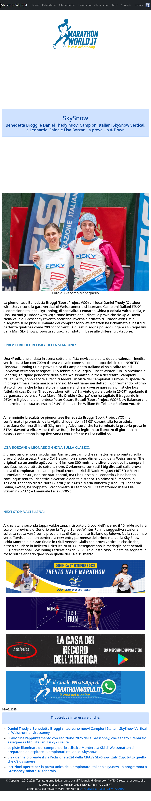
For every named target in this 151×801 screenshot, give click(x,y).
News (35, 5)
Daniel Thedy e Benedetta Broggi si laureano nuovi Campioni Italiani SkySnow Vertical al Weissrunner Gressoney (77, 730)
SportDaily (106, 789)
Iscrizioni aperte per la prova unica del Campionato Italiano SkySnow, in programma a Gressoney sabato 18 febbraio (77, 768)
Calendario (49, 5)
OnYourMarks (88, 789)
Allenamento (67, 5)
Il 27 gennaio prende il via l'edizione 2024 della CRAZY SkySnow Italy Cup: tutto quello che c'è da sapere (76, 759)
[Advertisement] (75, 81)
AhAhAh (120, 789)
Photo (114, 5)
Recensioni (85, 5)
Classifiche (101, 5)
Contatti (126, 5)
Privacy (138, 5)
